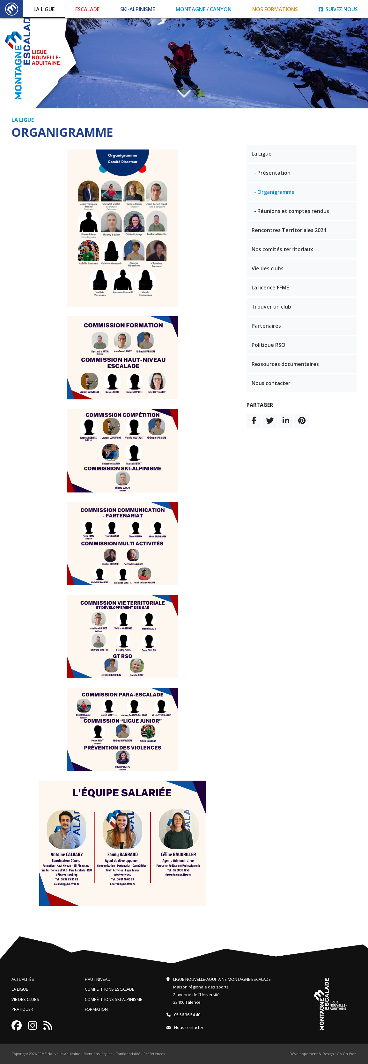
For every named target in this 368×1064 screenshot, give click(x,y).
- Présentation (272, 172)
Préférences (154, 1053)
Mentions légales (98, 1053)
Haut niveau (97, 979)
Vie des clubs (267, 268)
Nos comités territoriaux (282, 249)
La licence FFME (270, 287)
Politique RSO (268, 344)
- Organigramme (274, 191)
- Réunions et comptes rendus (291, 211)
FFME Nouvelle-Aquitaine (59, 1053)
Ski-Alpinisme (137, 9)
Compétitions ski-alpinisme (113, 999)
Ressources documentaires (285, 364)
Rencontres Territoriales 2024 (289, 230)
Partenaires (266, 325)
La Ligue (44, 9)
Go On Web (347, 1053)
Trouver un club (271, 306)
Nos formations (275, 9)
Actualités (22, 979)
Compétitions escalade (109, 989)
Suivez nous (338, 9)
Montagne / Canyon (204, 9)
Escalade (87, 9)
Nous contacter (271, 383)
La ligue (19, 989)
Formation (96, 1009)
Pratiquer (22, 1009)
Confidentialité (127, 1053)
